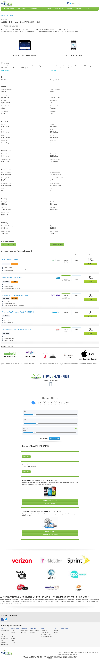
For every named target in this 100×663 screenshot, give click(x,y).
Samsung (13, 642)
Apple (12, 630)
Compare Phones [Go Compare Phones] (50, 503)
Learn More (26, 456)
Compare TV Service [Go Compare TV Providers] (50, 531)
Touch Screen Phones (45, 634)
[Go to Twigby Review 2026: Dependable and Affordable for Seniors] (68, 355)
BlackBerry (13, 632)
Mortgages (78, 8)
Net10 (2, 640)
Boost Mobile (4, 644)
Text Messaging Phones (46, 636)
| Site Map (91, 652)
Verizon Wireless (5, 630)
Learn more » (5, 70)
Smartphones (43, 630)
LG (12, 636)
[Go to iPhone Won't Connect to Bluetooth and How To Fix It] (87, 355)
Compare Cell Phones (7, 15)
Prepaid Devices (44, 632)
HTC (12, 634)
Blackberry (56, 632)
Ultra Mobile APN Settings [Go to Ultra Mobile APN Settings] (27, 363)
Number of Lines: (50, 398)
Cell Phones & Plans (8, 8)
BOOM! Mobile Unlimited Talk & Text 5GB (17, 329)
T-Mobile (3, 636)
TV (42, 8)
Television (32, 632)
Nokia (12, 640)
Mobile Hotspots (24, 630)
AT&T (2, 632)
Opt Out (96, 652)
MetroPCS (3, 642)
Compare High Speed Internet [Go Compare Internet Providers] (50, 534)
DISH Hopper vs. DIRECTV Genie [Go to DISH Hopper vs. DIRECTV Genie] (49, 363)
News (73, 3)
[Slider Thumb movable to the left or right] (34, 415)
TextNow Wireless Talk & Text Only (15, 295)
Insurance (69, 8)
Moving (87, 8)
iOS (55, 634)
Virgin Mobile (4, 638)
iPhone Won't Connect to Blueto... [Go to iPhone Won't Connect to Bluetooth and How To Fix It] (88, 363)
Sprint (2, 634)
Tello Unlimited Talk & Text (12, 277)
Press (77, 3)
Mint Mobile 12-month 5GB (12, 260)
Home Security (59, 8)
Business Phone (22, 8)
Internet (49, 8)
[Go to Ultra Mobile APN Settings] (29, 355)
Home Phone (33, 8)
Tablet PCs (23, 632)
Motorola (13, 638)
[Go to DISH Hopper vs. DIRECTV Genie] (48, 355)
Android (56, 630)
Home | (60, 652)
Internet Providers (34, 630)
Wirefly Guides (65, 628)
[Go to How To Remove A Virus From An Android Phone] (10, 355)
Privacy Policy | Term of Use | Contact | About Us (75, 652)
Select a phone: (50, 380)
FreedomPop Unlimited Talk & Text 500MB (18, 312)
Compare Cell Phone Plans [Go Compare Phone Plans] (50, 500)
